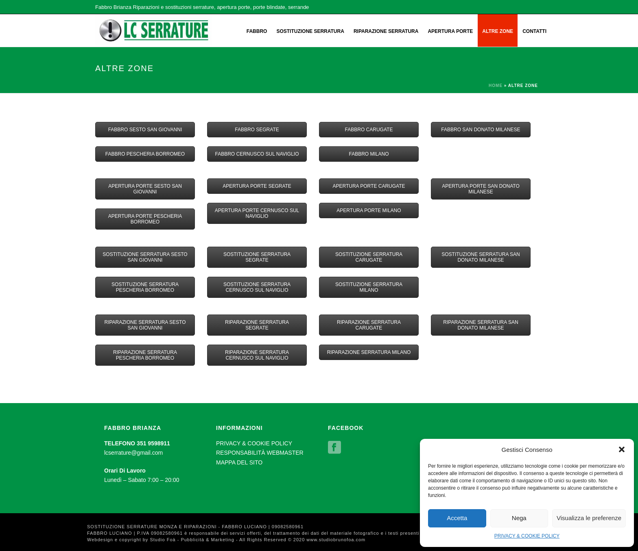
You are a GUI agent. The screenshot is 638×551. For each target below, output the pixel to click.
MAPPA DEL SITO (239, 462)
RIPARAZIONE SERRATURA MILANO (369, 352)
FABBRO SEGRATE (257, 129)
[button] (622, 449)
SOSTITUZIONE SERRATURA (310, 31)
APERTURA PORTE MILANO (368, 210)
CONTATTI (534, 31)
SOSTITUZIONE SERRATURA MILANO (368, 287)
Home (496, 85)
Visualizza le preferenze (589, 517)
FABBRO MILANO (369, 154)
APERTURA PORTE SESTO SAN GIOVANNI (145, 189)
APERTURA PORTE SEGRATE (257, 186)
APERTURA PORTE (450, 31)
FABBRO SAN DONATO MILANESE (480, 129)
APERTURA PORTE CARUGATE (368, 186)
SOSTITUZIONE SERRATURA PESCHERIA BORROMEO (145, 287)
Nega (519, 517)
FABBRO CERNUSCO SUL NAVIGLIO (257, 154)
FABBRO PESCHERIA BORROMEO (145, 154)
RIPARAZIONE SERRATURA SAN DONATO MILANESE (480, 325)
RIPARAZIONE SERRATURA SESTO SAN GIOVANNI (145, 325)
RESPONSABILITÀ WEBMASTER (260, 452)
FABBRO (257, 31)
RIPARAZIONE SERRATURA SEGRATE (257, 325)
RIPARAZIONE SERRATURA (386, 31)
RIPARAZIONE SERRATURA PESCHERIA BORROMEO (145, 355)
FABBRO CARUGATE (369, 129)
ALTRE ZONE (497, 31)
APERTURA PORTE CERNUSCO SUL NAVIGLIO (257, 213)
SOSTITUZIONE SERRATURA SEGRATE (257, 257)
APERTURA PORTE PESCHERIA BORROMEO (145, 219)
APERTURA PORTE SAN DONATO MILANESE (481, 189)
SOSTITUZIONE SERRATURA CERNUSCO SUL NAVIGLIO (257, 287)
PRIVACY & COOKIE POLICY (526, 536)
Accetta (457, 517)
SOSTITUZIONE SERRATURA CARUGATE (368, 257)
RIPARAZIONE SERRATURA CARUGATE (369, 325)
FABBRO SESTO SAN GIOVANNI (145, 129)
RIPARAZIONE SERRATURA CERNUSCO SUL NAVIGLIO (257, 355)
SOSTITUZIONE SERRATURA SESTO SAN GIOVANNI (145, 257)
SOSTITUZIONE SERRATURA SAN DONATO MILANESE (480, 257)
